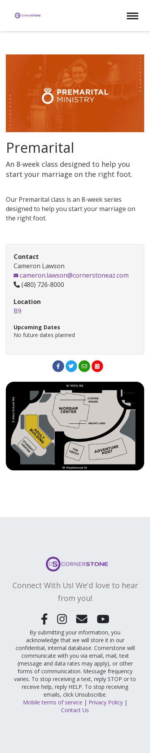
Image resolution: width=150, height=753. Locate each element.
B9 (17, 311)
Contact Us (75, 710)
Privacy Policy (106, 702)
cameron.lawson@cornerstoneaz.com (71, 275)
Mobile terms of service (52, 702)
